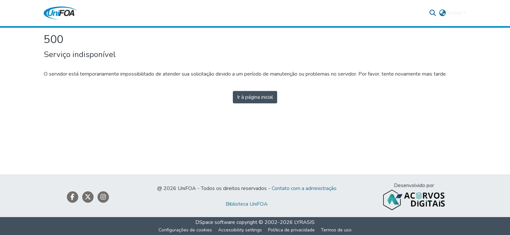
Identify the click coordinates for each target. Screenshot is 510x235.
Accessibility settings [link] (240, 230)
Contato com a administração (304, 188)
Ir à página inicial (255, 97)
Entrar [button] (455, 13)
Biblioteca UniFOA (247, 204)
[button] (60, 13)
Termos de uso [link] (336, 230)
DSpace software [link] (215, 222)
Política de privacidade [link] (291, 230)
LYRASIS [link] (304, 222)
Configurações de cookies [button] (185, 230)
